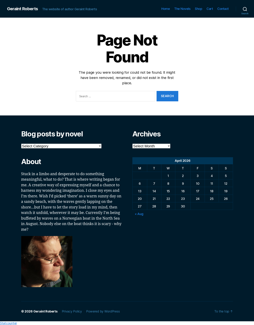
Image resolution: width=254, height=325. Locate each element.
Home (165, 9)
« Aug (139, 214)
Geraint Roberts (22, 9)
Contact (223, 9)
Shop (198, 9)
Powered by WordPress (103, 311)
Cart (210, 9)
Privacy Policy (72, 311)
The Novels (182, 9)
